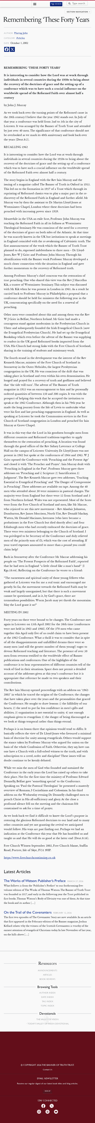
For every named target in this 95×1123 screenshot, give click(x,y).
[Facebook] (6, 49)
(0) (56, 4)
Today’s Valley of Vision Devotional (48, 1023)
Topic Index (47, 1005)
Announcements (47, 970)
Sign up (47, 1091)
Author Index (47, 992)
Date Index (47, 997)
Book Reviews (47, 979)
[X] (12, 49)
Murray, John (21, 33)
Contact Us (47, 1069)
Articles (20, 38)
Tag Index (47, 1001)
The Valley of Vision (47, 1019)
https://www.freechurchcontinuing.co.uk (29, 857)
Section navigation (77, 12)
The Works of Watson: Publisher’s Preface (35, 881)
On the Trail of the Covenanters (28, 912)
